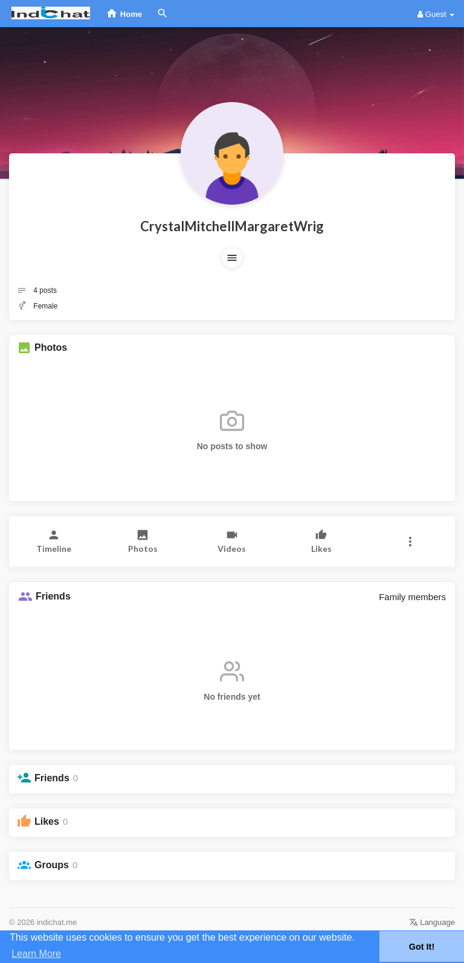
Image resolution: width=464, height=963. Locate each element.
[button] (232, 258)
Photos (50, 347)
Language (432, 922)
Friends (51, 778)
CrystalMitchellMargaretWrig (232, 226)
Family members (412, 597)
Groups (51, 865)
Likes (46, 821)
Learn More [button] (36, 954)
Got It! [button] (421, 947)
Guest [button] (435, 14)
